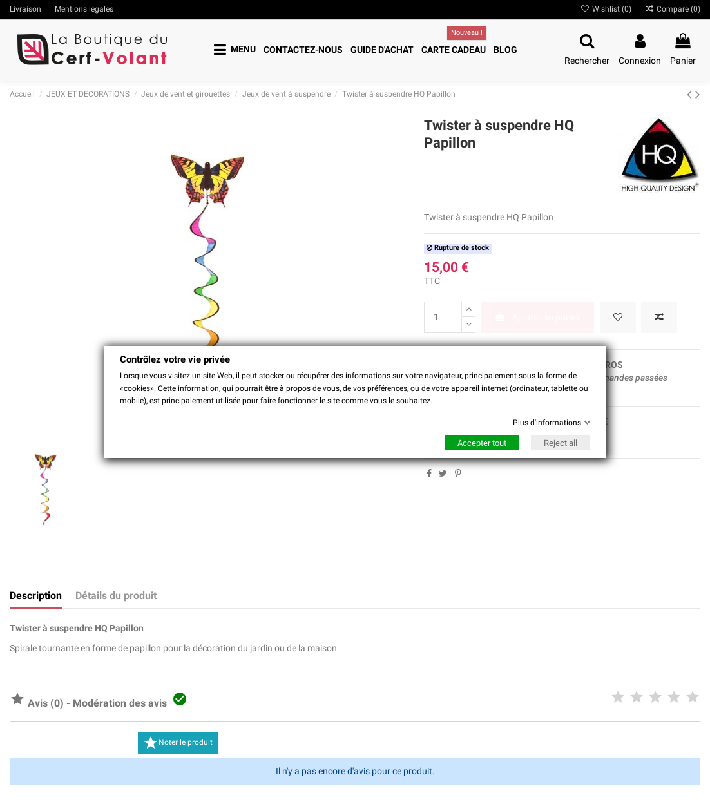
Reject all (560, 443)
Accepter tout (481, 443)
